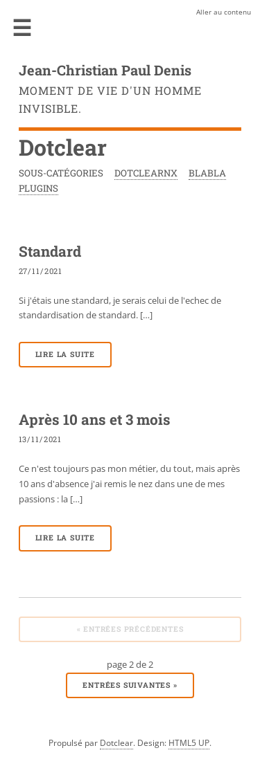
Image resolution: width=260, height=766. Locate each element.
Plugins (38, 188)
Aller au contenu (223, 12)
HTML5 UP (188, 743)
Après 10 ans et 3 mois (95, 419)
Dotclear (116, 743)
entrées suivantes (130, 685)
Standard (50, 251)
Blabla (207, 173)
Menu (22, 27)
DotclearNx (145, 173)
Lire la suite (65, 354)
